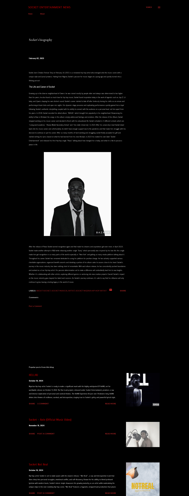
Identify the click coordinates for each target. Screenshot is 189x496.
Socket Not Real (38, 464)
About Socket (43, 291)
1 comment (43, 403)
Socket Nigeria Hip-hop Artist (91, 291)
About (42, 14)
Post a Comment (35, 306)
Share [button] (123, 291)
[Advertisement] (73, 333)
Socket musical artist (63, 291)
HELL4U (33, 375)
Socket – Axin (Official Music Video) (50, 419)
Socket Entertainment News (49, 7)
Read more (110, 403)
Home (30, 14)
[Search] (149, 7)
